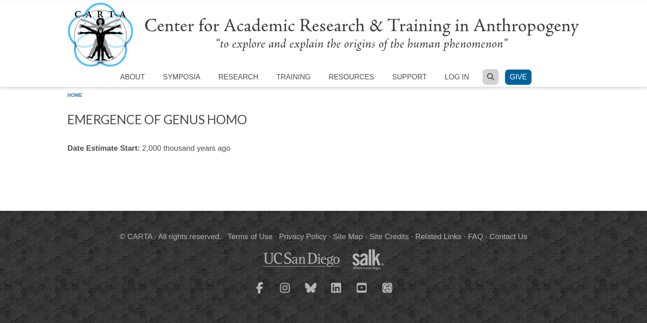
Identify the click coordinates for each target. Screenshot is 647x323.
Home (74, 95)
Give (518, 77)
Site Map (348, 236)
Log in (457, 77)
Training (293, 77)
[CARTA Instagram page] (285, 293)
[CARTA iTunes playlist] (388, 287)
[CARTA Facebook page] (259, 293)
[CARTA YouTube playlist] (362, 293)
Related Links (438, 236)
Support (409, 77)
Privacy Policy (303, 236)
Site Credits (389, 236)
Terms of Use (250, 236)
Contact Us (508, 236)
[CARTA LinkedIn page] (336, 293)
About (132, 77)
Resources (351, 77)
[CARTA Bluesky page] (311, 293)
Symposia (181, 77)
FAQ (475, 236)
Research (238, 77)
